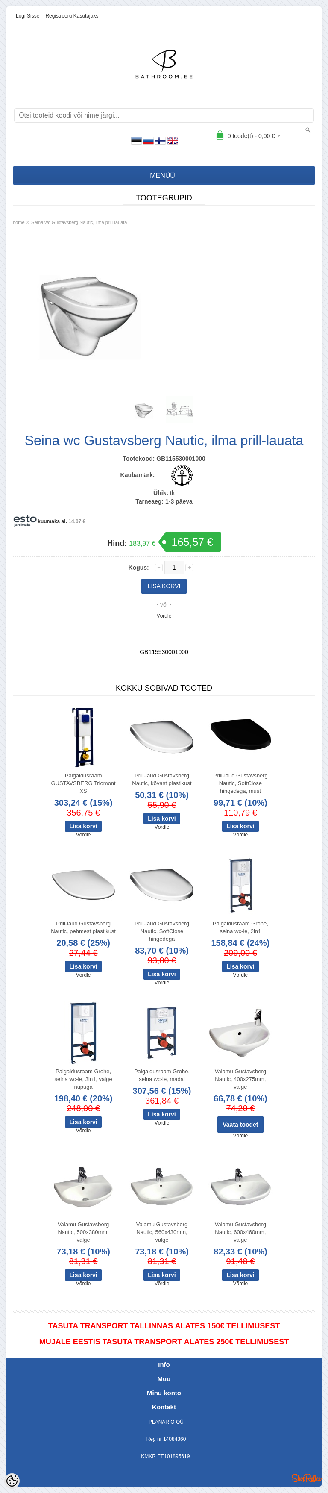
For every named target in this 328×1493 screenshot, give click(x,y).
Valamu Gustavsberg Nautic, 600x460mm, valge (240, 1232)
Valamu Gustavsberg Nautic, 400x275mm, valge (240, 1079)
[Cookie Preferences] (12, 1481)
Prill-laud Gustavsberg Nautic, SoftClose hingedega (162, 931)
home (19, 222)
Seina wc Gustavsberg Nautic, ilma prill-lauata (79, 222)
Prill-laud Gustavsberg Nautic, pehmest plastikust (83, 927)
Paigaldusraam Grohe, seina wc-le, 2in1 (240, 927)
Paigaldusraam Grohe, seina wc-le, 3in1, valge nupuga (83, 1079)
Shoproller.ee (307, 1478)
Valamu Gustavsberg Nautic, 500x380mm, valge (83, 1232)
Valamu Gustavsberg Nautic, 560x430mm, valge (161, 1232)
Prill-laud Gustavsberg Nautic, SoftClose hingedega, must (240, 783)
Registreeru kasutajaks (71, 16)
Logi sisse (27, 16)
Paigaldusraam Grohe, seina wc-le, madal (162, 1075)
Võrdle (164, 616)
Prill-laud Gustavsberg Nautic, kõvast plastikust (161, 779)
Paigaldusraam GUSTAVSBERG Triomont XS (83, 783)
